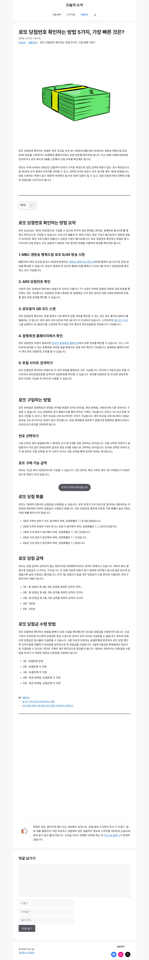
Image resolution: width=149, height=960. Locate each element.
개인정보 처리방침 (26, 953)
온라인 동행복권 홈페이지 (65, 343)
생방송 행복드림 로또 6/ (82, 261)
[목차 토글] (30, 205)
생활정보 (84, 14)
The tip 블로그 (112, 835)
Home (22, 42)
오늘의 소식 (74, 5)
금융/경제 (57, 14)
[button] (95, 15)
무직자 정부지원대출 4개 (74, 487)
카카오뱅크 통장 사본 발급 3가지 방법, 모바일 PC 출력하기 (47, 706)
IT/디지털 (71, 14)
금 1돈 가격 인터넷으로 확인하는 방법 (38, 701)
